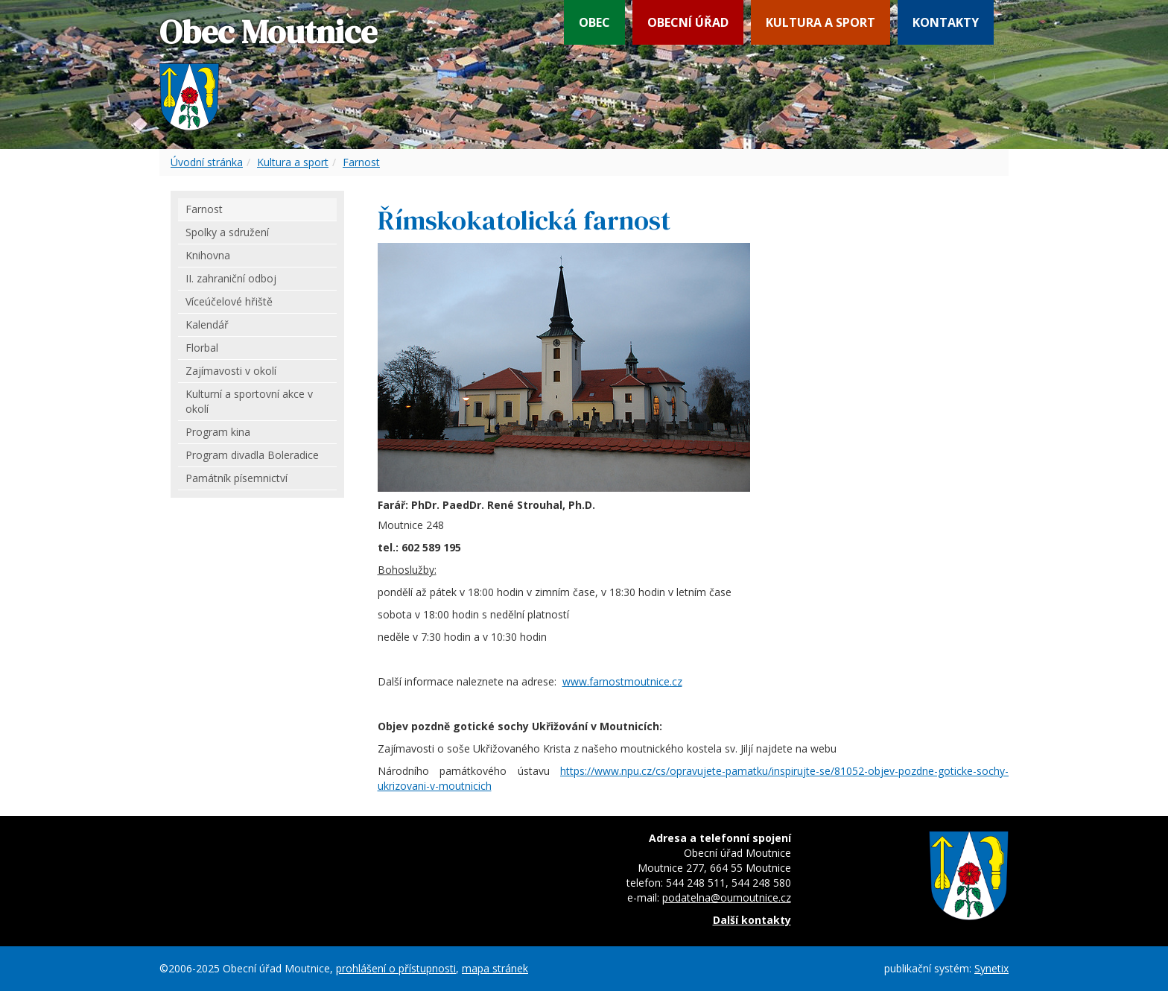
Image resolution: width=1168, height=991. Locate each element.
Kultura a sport (820, 22)
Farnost (361, 162)
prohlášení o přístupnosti (396, 968)
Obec (594, 22)
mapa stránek (495, 968)
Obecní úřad (688, 22)
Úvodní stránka (207, 162)
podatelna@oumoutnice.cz (726, 897)
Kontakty (946, 22)
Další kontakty (752, 920)
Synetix (991, 968)
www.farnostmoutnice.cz (622, 681)
